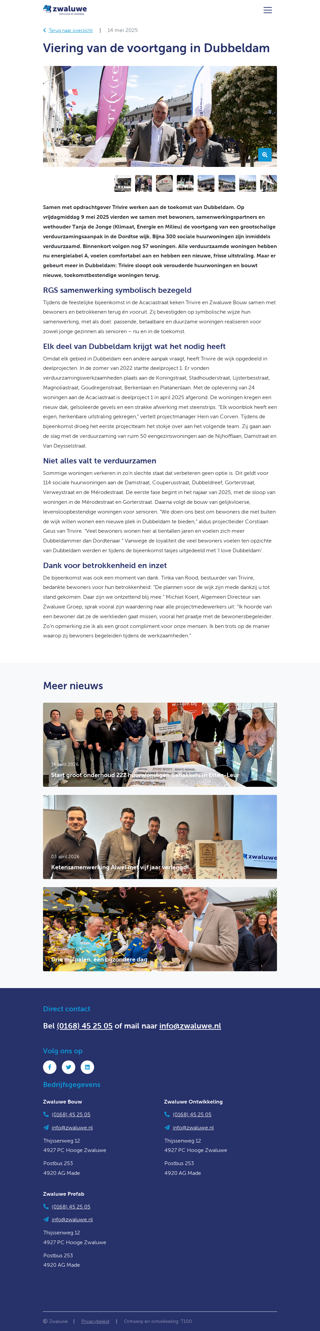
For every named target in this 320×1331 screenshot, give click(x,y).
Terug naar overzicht (68, 30)
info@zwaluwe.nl (190, 1025)
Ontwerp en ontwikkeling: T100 (158, 1321)
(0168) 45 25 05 (85, 1025)
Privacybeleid (95, 1321)
